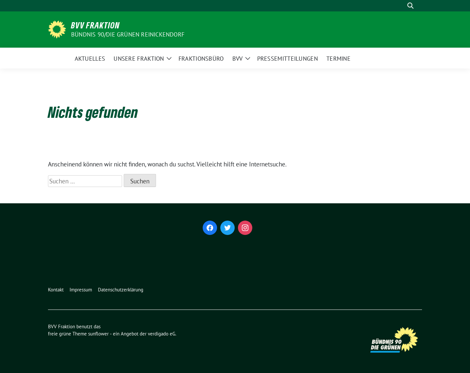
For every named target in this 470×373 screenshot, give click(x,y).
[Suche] (401, 5)
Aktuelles (90, 58)
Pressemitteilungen (287, 58)
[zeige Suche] (410, 5)
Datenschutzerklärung (120, 290)
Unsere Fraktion (139, 58)
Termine (338, 58)
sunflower (98, 334)
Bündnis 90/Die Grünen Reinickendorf (127, 34)
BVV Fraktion (95, 25)
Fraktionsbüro (201, 58)
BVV (237, 58)
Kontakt (56, 290)
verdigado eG (161, 334)
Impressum (81, 290)
